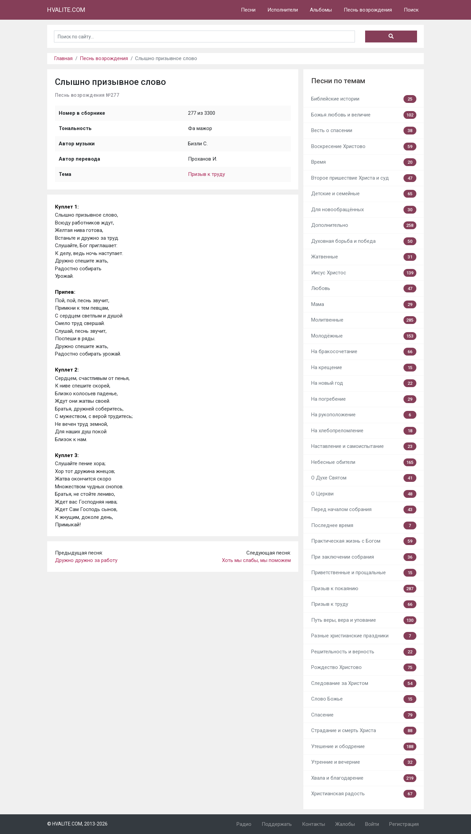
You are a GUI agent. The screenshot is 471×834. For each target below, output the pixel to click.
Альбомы (321, 10)
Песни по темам (338, 81)
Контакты (313, 824)
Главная (63, 58)
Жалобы (345, 824)
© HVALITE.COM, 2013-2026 (77, 824)
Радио (244, 824)
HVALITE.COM (66, 9)
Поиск (411, 10)
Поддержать (277, 824)
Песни (248, 10)
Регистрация (404, 824)
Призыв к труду (206, 174)
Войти (372, 824)
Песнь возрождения (368, 10)
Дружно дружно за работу (86, 560)
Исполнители (282, 10)
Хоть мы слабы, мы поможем (256, 560)
